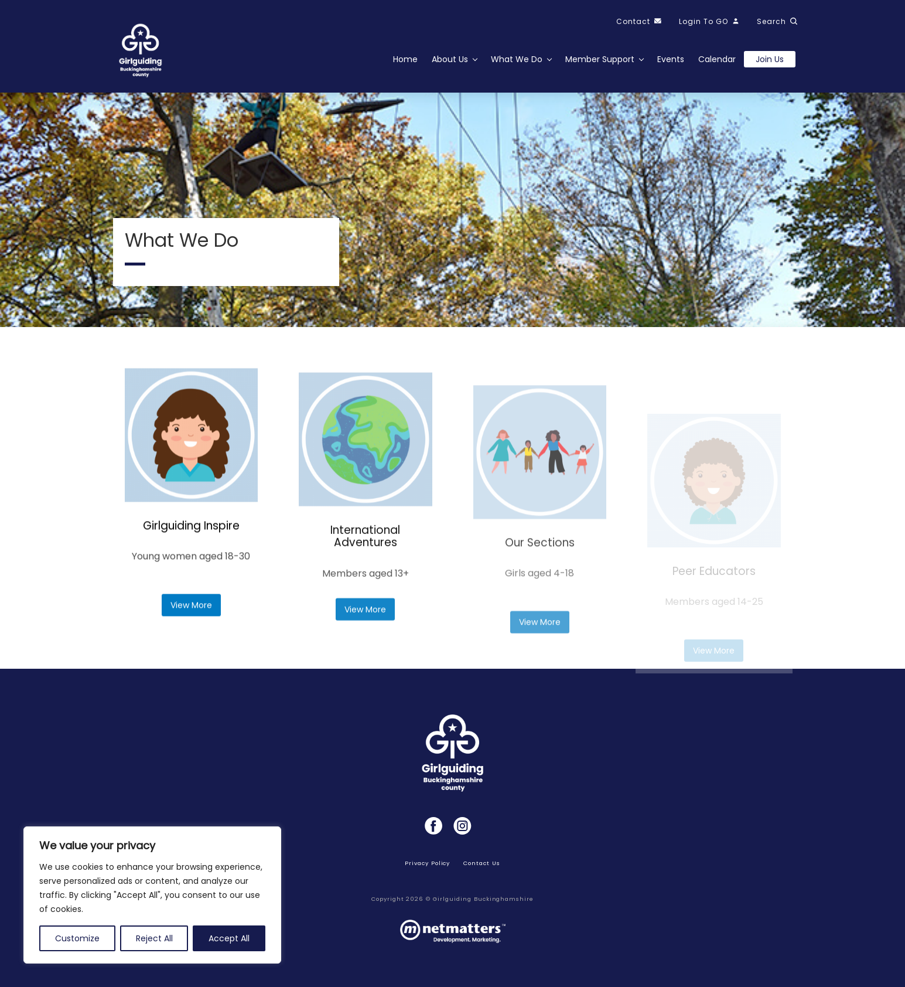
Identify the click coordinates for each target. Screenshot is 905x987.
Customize (77, 938)
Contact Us (481, 863)
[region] (152, 895)
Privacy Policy (427, 863)
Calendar (717, 59)
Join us (770, 59)
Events (670, 59)
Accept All (229, 938)
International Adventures (365, 577)
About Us (450, 59)
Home (405, 59)
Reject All (154, 938)
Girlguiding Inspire (191, 542)
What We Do (516, 59)
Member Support (599, 59)
